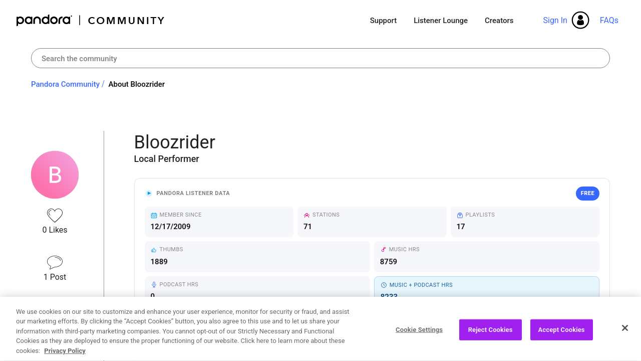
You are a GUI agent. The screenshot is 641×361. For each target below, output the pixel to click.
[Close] (625, 331)
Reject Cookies (490, 332)
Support (383, 20)
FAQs (609, 20)
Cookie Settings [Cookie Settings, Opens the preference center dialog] (419, 332)
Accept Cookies (561, 332)
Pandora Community (91, 20)
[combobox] (320, 58)
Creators (499, 20)
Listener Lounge (441, 20)
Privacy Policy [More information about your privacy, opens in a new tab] (64, 354)
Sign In (555, 20)
